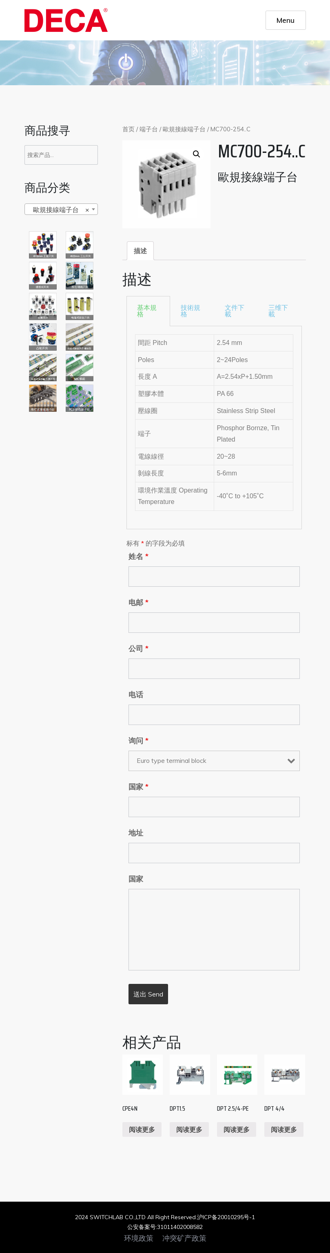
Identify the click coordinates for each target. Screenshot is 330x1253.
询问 (138, 741)
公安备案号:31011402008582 (165, 1227)
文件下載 (234, 311)
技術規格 (190, 311)
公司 (138, 649)
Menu (286, 19)
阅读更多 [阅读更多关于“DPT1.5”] (189, 1129)
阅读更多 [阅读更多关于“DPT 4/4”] (284, 1129)
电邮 (138, 603)
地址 (135, 833)
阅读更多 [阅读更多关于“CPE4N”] (142, 1129)
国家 (138, 787)
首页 (128, 129)
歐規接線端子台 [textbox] (58, 209)
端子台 (149, 129)
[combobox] (61, 209)
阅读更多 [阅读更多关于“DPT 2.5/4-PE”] (237, 1129)
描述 (140, 251)
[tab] (140, 250)
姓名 (138, 556)
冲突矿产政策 (184, 1238)
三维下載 (278, 311)
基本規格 (147, 311)
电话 (135, 695)
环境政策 (138, 1238)
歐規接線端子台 (184, 129)
